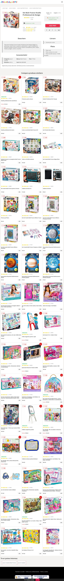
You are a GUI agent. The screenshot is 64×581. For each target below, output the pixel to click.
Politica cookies (44, 571)
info (19, 104)
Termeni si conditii (20, 571)
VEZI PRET (52, 26)
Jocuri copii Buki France (23, 8)
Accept (37, 580)
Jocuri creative (12, 8)
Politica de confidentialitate (32, 571)
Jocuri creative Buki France (35, 8)
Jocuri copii (5, 8)
